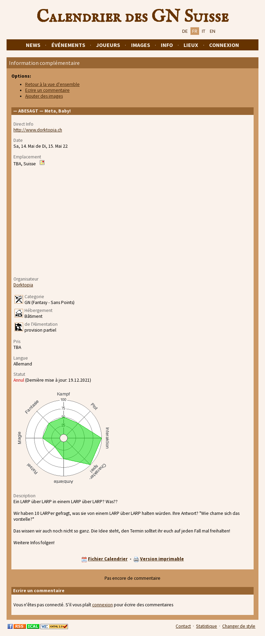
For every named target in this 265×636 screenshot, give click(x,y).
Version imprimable (162, 559)
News (33, 44)
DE (185, 31)
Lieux (191, 44)
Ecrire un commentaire (47, 90)
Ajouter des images (44, 96)
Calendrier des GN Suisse (132, 17)
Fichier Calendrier (108, 559)
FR (194, 31)
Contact (183, 626)
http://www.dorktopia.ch (37, 130)
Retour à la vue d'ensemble (52, 84)
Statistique (206, 626)
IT (203, 31)
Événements (68, 44)
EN (212, 31)
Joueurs (108, 44)
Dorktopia (23, 285)
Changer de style (238, 626)
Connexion (224, 44)
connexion (102, 605)
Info (167, 44)
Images (140, 44)
